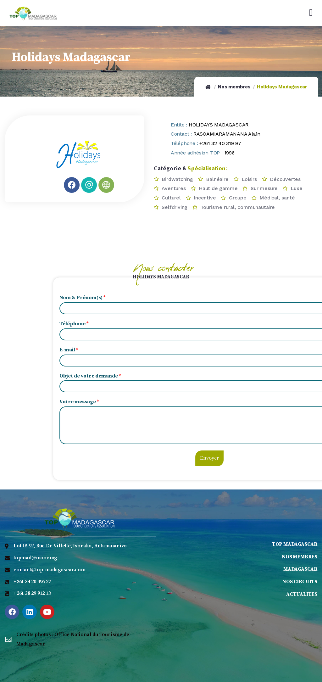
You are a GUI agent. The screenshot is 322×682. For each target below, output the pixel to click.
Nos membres (234, 87)
